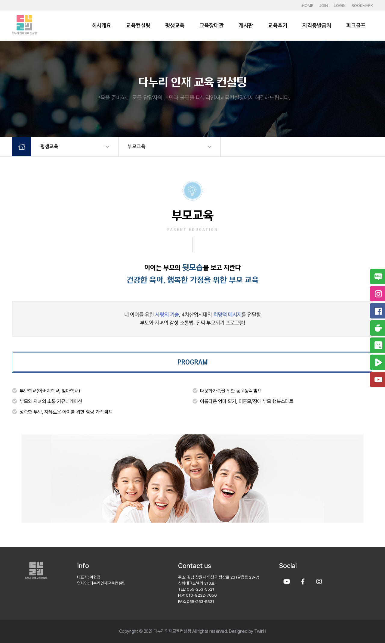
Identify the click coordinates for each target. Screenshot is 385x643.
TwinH (260, 631)
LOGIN (340, 5)
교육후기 (277, 25)
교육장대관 (211, 25)
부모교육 (137, 146)
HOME (307, 5)
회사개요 (101, 25)
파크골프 (355, 25)
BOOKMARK (362, 5)
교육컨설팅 (138, 25)
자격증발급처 (316, 25)
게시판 (246, 25)
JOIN (323, 5)
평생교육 (174, 25)
